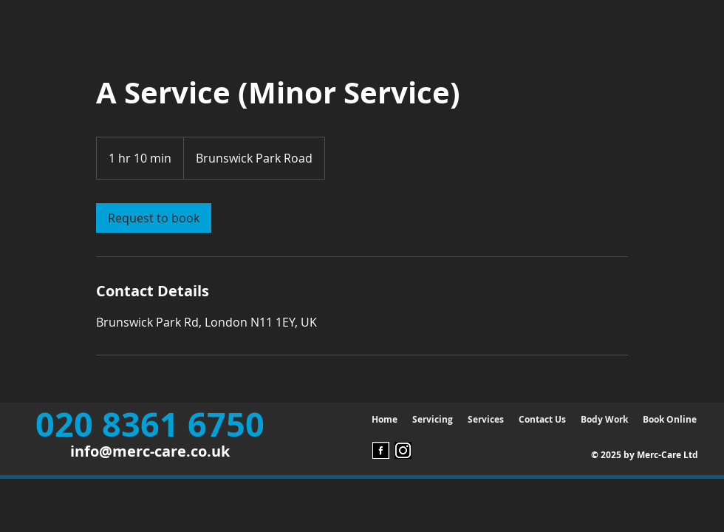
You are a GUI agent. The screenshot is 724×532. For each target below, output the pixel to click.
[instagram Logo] (403, 450)
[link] (153, 218)
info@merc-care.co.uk (150, 451)
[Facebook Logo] (380, 450)
